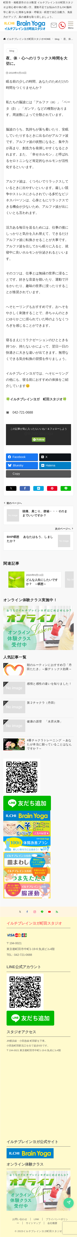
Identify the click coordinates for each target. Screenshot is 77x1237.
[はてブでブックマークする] (38, 488)
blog (11, 50)
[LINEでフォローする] (42, 912)
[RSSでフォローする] (57, 912)
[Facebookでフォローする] (27, 912)
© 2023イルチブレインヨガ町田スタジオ (38, 1231)
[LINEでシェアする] (66, 488)
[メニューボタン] (71, 25)
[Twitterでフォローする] (20, 912)
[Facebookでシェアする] (25, 488)
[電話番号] (62, 25)
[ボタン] (54, 27)
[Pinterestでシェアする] (52, 488)
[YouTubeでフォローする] (49, 912)
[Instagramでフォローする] (34, 912)
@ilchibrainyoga (38, 433)
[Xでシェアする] (11, 488)
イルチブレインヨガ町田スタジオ (34, 923)
